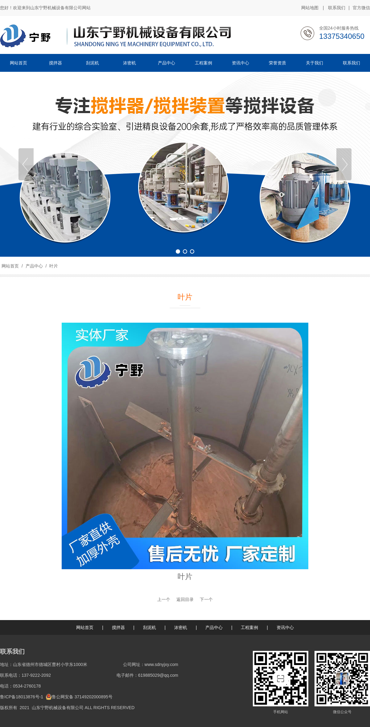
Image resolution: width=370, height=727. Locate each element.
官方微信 (361, 8)
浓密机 (180, 627)
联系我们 (336, 7)
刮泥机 (149, 627)
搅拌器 (118, 627)
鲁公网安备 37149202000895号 (79, 697)
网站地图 (310, 7)
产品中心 (34, 265)
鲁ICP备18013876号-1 (21, 696)
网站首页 (10, 265)
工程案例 (249, 627)
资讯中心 (285, 627)
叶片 (53, 265)
